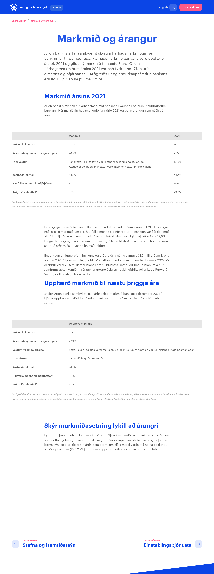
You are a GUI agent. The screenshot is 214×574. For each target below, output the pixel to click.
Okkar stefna (19, 21)
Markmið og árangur (42, 21)
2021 (56, 8)
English (163, 7)
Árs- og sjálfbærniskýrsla (33, 7)
